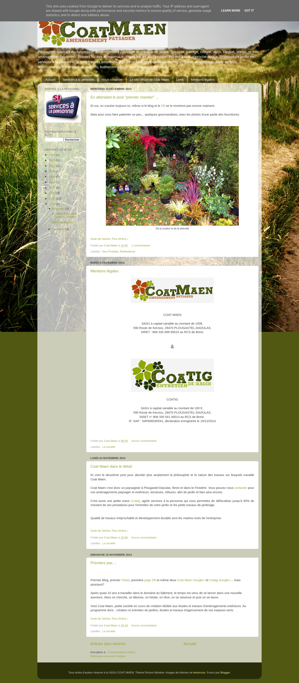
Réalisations (127, 251)
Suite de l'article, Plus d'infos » (109, 238)
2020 (52, 171)
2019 (52, 176)
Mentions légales (202, 79)
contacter (240, 487)
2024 (52, 154)
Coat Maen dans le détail (111, 466)
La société (108, 446)
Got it (249, 10)
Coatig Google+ (220, 580)
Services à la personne (78, 79)
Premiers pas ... (104, 563)
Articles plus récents (107, 644)
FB (163, 105)
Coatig (135, 501)
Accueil (50, 79)
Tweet (125, 580)
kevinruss (199, 672)
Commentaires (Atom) (121, 652)
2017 (52, 187)
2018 (52, 182)
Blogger (225, 672)
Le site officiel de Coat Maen (149, 79)
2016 (52, 193)
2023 (52, 160)
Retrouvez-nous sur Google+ (108, 656)
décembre (59, 208)
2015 (52, 198)
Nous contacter (112, 79)
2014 (52, 204)
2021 (52, 165)
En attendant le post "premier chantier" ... (125, 97)
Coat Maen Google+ (191, 580)
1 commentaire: (141, 245)
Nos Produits (110, 251)
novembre (59, 229)
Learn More (230, 10)
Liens (180, 79)
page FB (150, 580)
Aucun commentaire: (144, 440)
